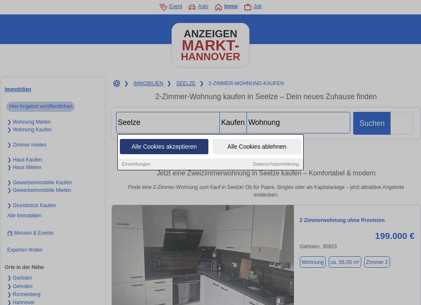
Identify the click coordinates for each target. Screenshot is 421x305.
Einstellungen (136, 164)
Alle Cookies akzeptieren (164, 147)
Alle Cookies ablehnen (256, 147)
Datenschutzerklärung (276, 164)
